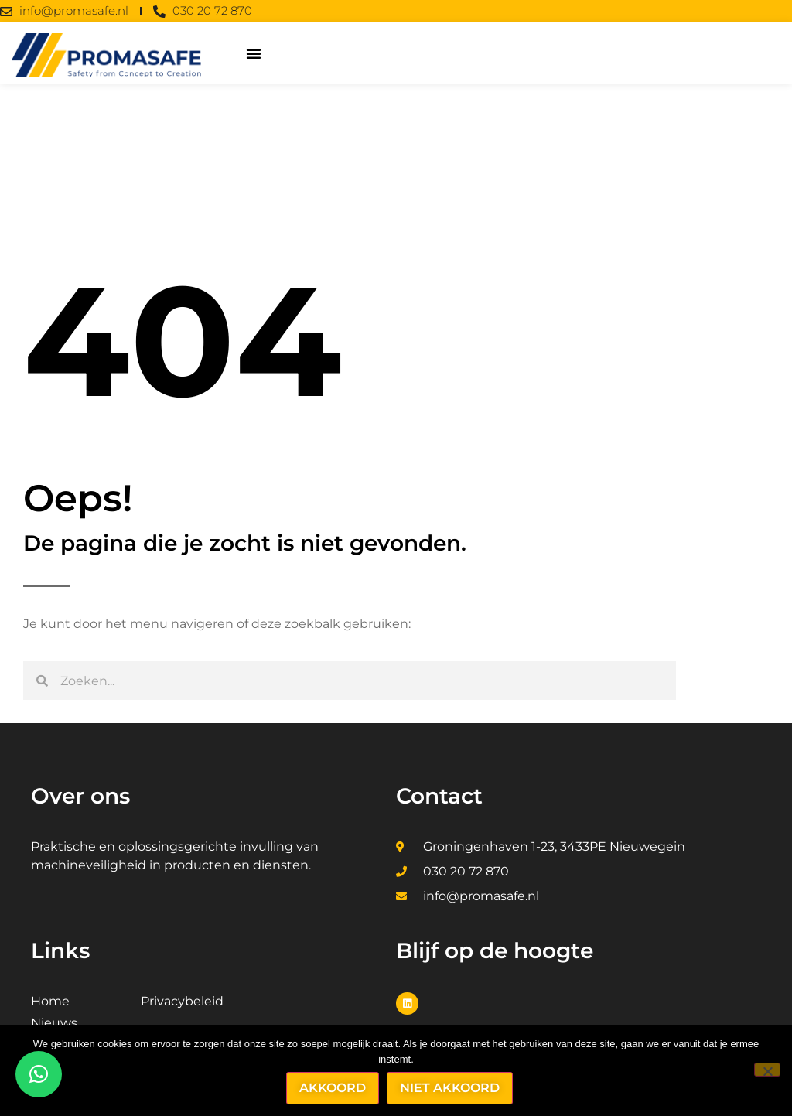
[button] (253, 53)
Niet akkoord (450, 1087)
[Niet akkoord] (767, 1070)
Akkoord (333, 1087)
